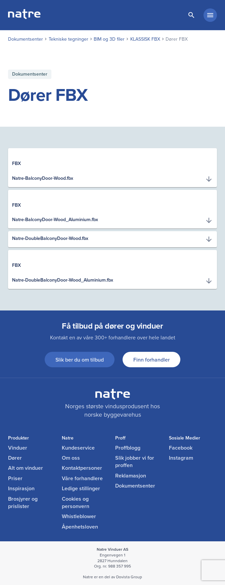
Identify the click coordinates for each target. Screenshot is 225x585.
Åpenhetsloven (80, 527)
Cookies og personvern (75, 502)
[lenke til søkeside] (191, 15)
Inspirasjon (21, 488)
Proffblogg (127, 448)
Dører (15, 458)
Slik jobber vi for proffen (134, 461)
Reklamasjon (130, 475)
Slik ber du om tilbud (79, 359)
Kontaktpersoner (82, 468)
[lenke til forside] (24, 17)
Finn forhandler (151, 359)
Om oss (71, 458)
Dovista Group (129, 577)
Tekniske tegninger (68, 39)
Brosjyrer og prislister (23, 502)
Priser (15, 478)
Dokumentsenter (25, 39)
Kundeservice (78, 448)
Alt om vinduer (25, 468)
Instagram (181, 458)
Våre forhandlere (82, 478)
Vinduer (17, 448)
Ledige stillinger (81, 488)
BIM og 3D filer (109, 39)
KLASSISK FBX (145, 39)
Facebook (180, 448)
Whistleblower (79, 516)
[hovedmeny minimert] (210, 15)
